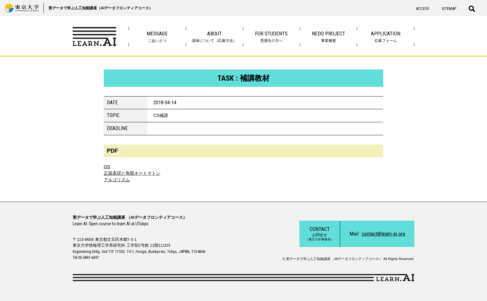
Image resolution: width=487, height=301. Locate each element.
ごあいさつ (157, 36)
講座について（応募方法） (214, 36)
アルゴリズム (117, 179)
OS (107, 166)
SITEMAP (449, 8)
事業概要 (328, 36)
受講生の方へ (271, 36)
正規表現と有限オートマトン (132, 173)
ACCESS (422, 8)
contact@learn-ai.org (383, 234)
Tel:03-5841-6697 (86, 257)
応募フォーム (385, 36)
